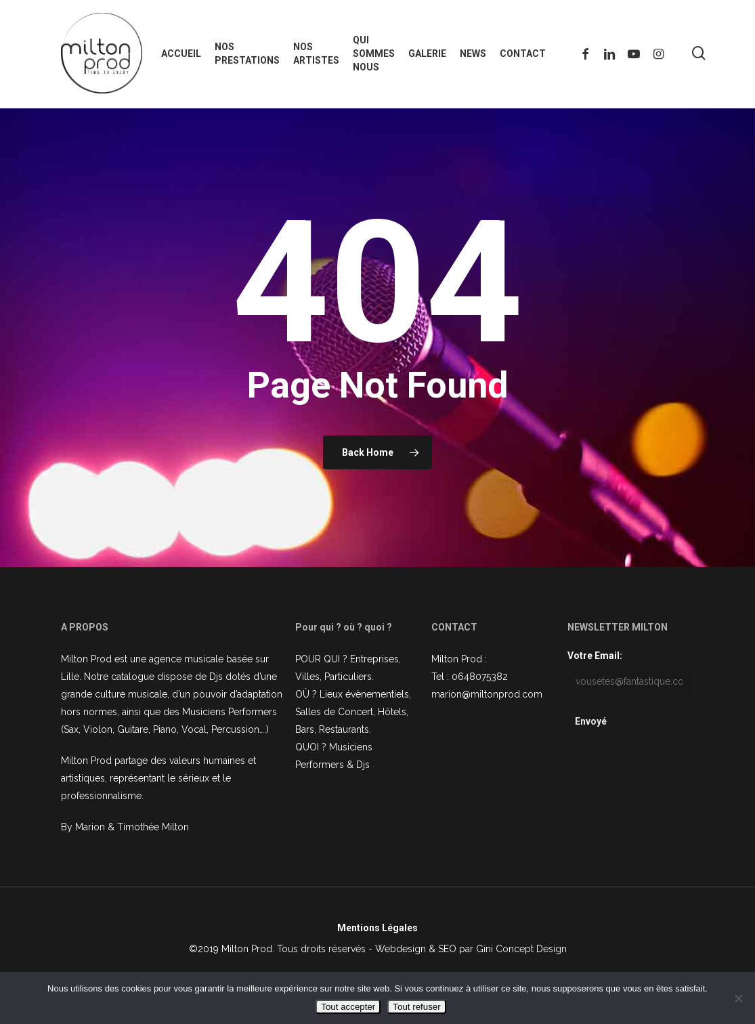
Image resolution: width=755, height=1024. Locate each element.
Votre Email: (594, 655)
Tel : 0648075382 (469, 676)
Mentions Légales (377, 927)
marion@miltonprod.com (486, 694)
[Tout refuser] (738, 998)
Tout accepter (348, 1007)
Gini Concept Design (521, 948)
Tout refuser (416, 1007)
